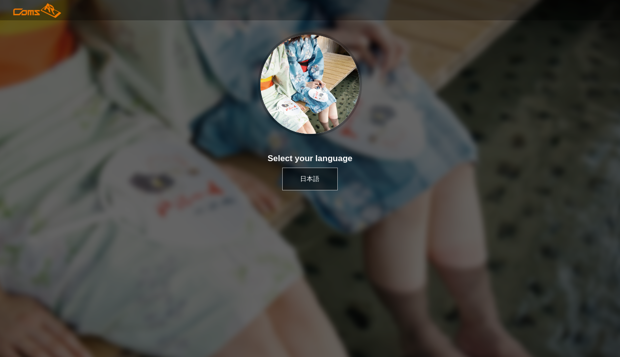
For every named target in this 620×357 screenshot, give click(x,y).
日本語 (309, 178)
